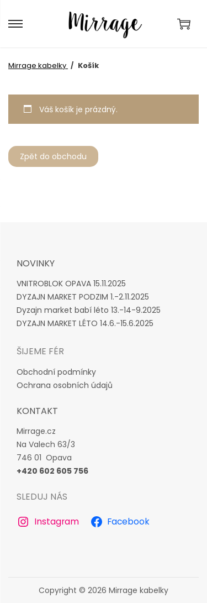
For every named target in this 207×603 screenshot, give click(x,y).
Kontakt (37, 411)
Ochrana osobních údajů (65, 385)
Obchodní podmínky (56, 371)
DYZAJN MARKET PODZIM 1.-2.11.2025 (83, 296)
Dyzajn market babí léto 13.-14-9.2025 (89, 310)
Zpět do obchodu (53, 156)
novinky (36, 263)
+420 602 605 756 (52, 470)
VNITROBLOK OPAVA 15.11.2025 (71, 283)
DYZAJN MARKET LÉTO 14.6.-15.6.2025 (85, 323)
